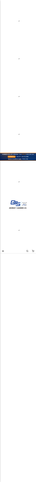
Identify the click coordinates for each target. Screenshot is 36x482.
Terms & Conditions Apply (14, 159)
